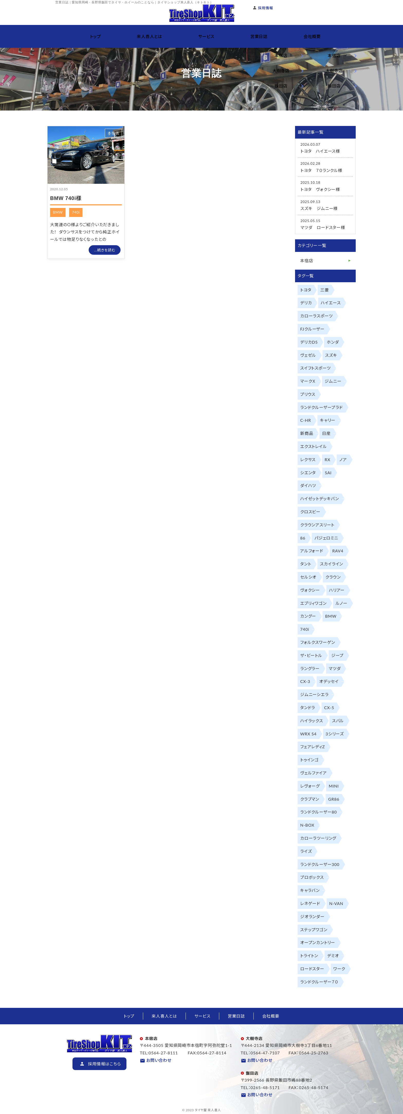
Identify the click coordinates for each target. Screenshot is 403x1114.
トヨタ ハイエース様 (320, 151)
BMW (58, 212)
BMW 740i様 (65, 198)
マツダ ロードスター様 (322, 227)
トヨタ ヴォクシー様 (320, 189)
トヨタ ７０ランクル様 (321, 170)
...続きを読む (104, 250)
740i (76, 212)
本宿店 (113, 133)
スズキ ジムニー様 (319, 208)
